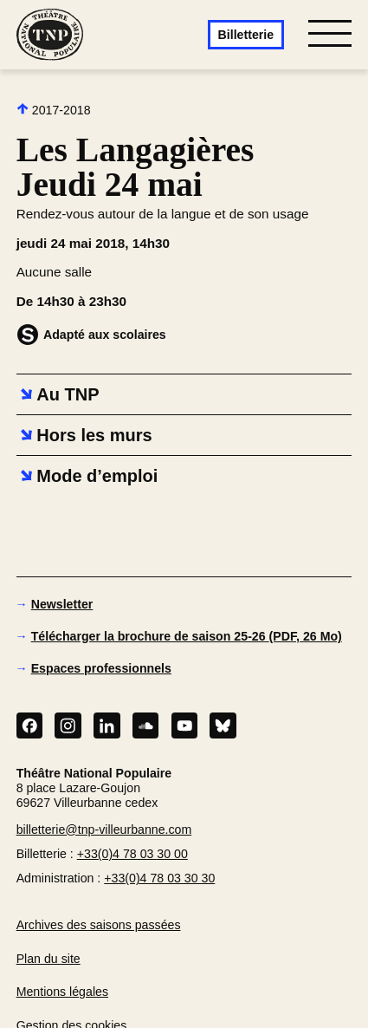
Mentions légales (62, 992)
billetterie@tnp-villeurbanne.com (104, 829)
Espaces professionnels (101, 668)
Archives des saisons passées (98, 925)
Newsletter (62, 604)
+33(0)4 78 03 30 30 (159, 878)
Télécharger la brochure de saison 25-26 (186, 636)
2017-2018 (53, 109)
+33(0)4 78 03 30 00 (132, 854)
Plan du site (48, 959)
